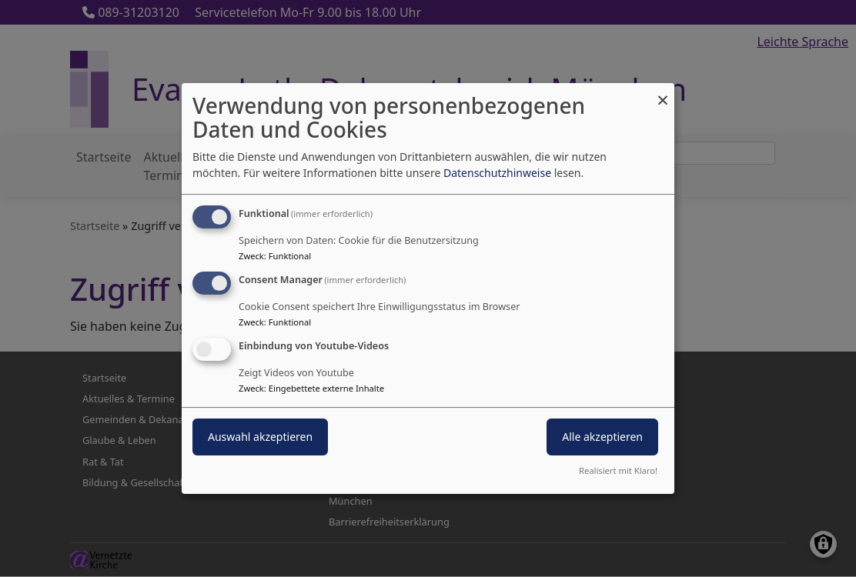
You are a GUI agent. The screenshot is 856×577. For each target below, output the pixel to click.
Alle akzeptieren (602, 436)
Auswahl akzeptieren (260, 436)
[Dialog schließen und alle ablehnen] (662, 92)
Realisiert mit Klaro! (618, 470)
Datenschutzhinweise (497, 172)
